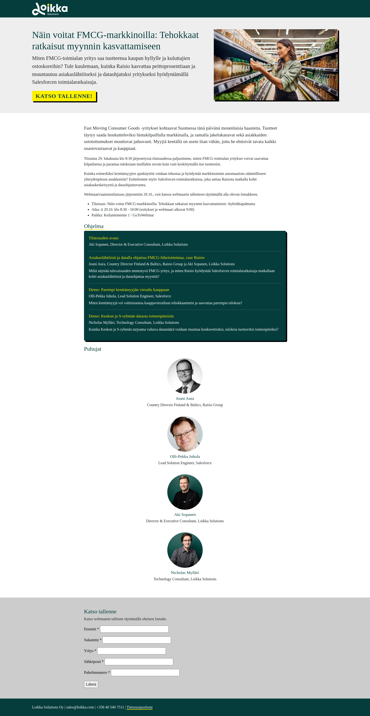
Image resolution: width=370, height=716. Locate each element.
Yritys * (90, 651)
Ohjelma (94, 226)
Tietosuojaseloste (139, 707)
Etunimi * (91, 629)
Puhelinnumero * (97, 672)
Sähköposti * (94, 662)
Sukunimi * (92, 640)
